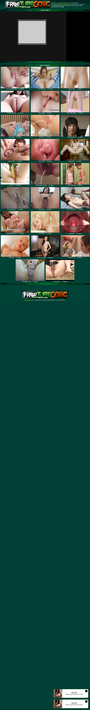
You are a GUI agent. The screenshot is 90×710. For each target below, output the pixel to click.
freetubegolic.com (29, 300)
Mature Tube (54, 4)
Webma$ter (62, 300)
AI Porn (70, 4)
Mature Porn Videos (62, 4)
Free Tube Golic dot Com (63, 3)
